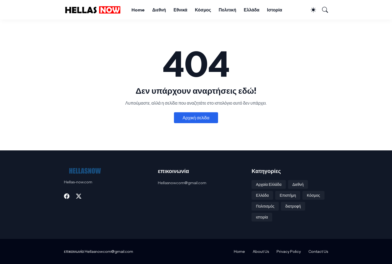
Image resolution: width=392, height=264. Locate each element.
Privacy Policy (289, 251)
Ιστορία (274, 10)
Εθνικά (180, 10)
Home (138, 10)
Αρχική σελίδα (196, 117)
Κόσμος (203, 10)
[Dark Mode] (310, 9)
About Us (261, 251)
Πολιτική (227, 10)
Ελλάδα (251, 10)
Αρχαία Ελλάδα (268, 184)
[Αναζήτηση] (322, 9)
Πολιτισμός (265, 206)
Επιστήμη (288, 195)
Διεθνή (159, 10)
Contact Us (318, 251)
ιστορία (262, 217)
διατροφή (293, 206)
